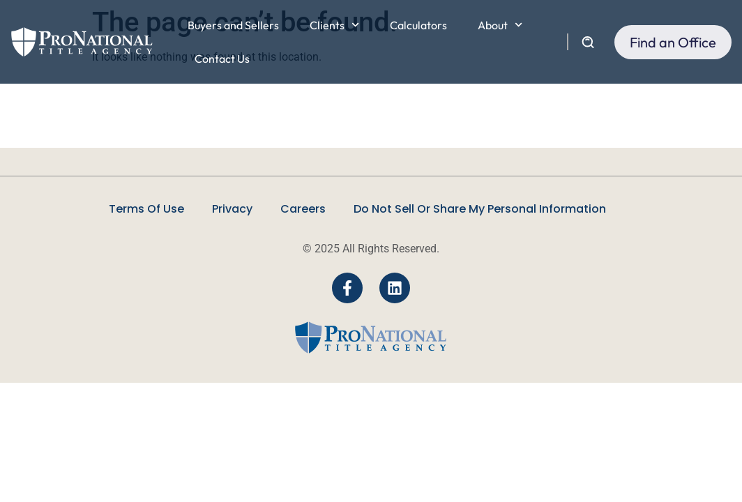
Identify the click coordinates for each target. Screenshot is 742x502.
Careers (303, 209)
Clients (334, 25)
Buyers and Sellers (233, 25)
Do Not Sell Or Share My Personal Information (480, 209)
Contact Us (222, 59)
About (500, 25)
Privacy (232, 209)
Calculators (418, 25)
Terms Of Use (146, 209)
